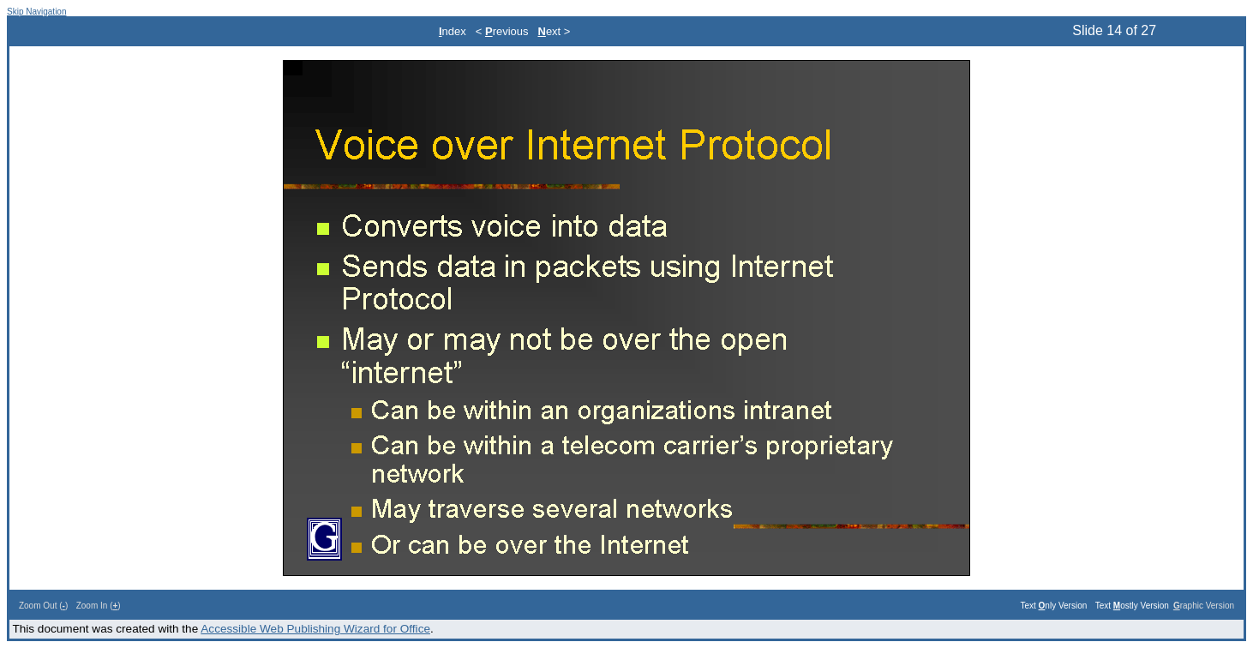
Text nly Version (1053, 605)
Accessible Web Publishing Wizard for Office (315, 628)
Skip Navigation (36, 11)
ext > (554, 31)
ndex (452, 31)
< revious (502, 31)
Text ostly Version (1132, 605)
